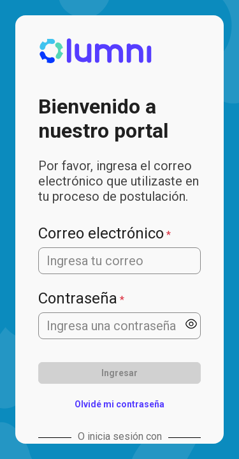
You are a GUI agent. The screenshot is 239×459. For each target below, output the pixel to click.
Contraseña (77, 298)
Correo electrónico (101, 233)
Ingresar (119, 373)
